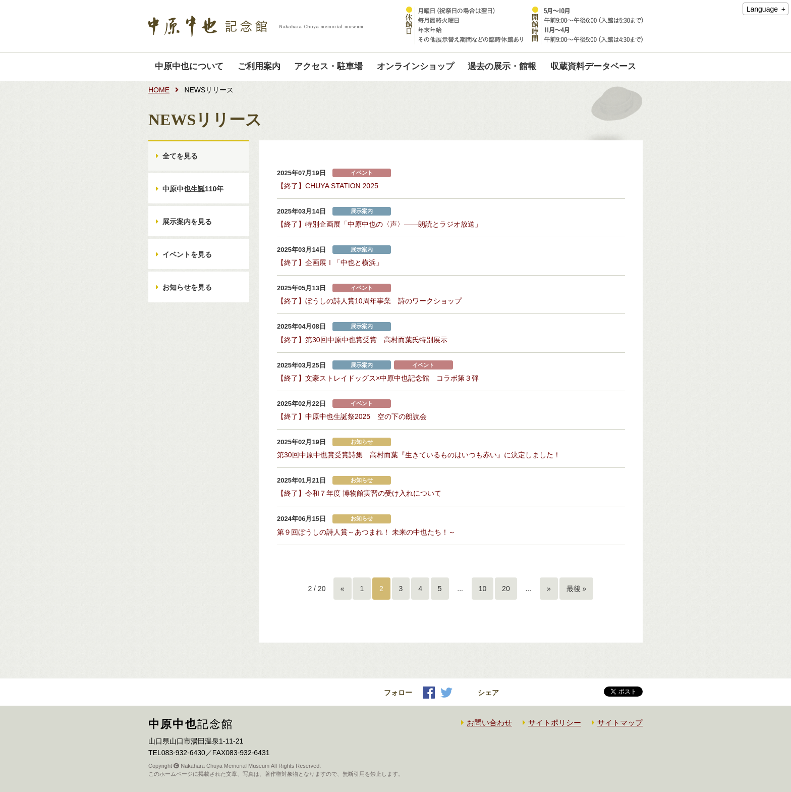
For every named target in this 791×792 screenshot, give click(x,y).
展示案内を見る (187, 222)
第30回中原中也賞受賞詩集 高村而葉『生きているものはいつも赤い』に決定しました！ (418, 455)
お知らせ (362, 442)
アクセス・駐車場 (328, 66)
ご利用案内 (259, 66)
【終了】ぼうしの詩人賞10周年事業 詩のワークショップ (369, 301)
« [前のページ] (343, 589)
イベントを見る (187, 254)
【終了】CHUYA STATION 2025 (327, 186)
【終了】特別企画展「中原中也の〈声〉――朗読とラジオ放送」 (379, 224)
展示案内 (362, 211)
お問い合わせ (489, 722)
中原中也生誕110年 (192, 189)
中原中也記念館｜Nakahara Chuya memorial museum (255, 26)
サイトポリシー (554, 722)
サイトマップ (620, 722)
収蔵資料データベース (593, 66)
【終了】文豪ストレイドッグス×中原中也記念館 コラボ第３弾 (378, 378)
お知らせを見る (187, 287)
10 (483, 589)
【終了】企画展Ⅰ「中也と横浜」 (330, 262)
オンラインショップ (415, 66)
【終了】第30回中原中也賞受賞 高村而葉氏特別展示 (362, 340)
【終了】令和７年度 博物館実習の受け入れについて (359, 493)
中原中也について (189, 66)
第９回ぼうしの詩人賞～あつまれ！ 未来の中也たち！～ (366, 532)
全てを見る (180, 156)
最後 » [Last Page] (577, 589)
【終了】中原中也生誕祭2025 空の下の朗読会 (352, 416)
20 (506, 589)
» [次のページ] (549, 589)
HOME (159, 90)
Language (762, 9)
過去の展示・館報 (502, 66)
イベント (362, 173)
